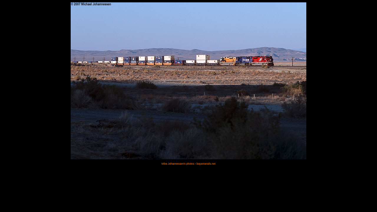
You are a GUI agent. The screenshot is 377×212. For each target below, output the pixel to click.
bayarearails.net (205, 163)
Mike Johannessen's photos (178, 163)
